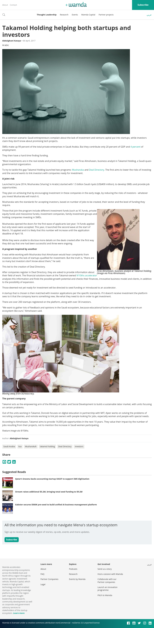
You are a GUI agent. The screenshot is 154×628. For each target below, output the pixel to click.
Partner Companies (49, 579)
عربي (149, 15)
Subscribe (143, 4)
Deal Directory (96, 169)
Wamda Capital (88, 14)
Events (75, 14)
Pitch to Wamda (105, 595)
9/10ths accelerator (87, 275)
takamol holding (47, 446)
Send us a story (105, 569)
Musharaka (78, 169)
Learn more (19, 613)
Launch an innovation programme (108, 588)
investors (79, 446)
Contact (13, 5)
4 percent (135, 146)
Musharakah (30, 446)
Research (64, 14)
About (5, 5)
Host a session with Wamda (110, 574)
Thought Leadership (47, 14)
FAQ (42, 574)
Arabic (5, 45)
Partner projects (106, 14)
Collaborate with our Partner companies (107, 580)
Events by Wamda (77, 579)
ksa (20, 446)
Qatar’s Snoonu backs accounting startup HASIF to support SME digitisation (52, 478)
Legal (43, 584)
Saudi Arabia (9, 446)
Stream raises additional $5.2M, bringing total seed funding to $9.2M (48, 491)
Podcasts (73, 569)
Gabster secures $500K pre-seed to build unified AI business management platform (56, 504)
